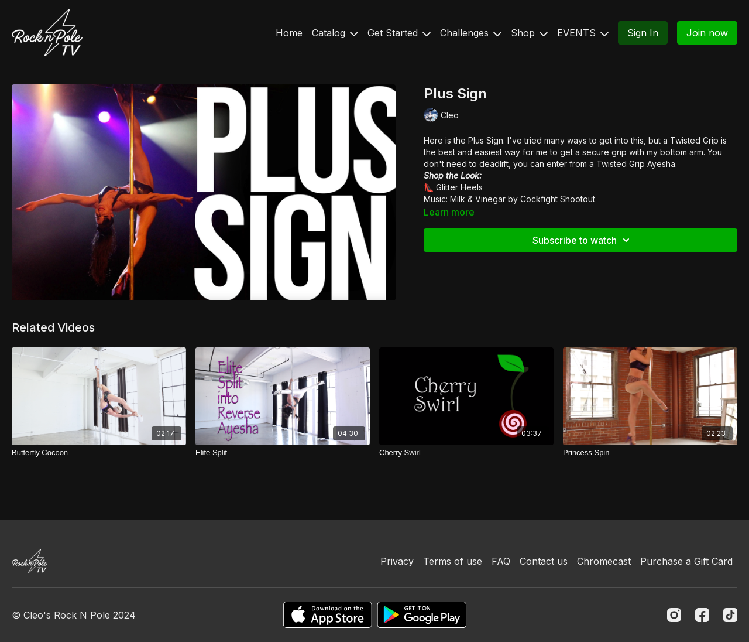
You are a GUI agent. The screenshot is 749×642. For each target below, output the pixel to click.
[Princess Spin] (650, 453)
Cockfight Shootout (557, 199)
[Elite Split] (282, 453)
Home (289, 33)
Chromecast (604, 561)
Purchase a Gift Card (686, 561)
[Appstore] (327, 615)
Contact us (544, 561)
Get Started (399, 33)
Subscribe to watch (582, 240)
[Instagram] (674, 615)
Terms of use (452, 561)
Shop (529, 33)
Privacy (397, 561)
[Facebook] (702, 615)
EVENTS (583, 33)
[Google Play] (422, 615)
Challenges (470, 33)
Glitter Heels (459, 187)
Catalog (335, 33)
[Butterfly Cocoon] (99, 453)
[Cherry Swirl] (466, 453)
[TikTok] (730, 615)
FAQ (501, 561)
